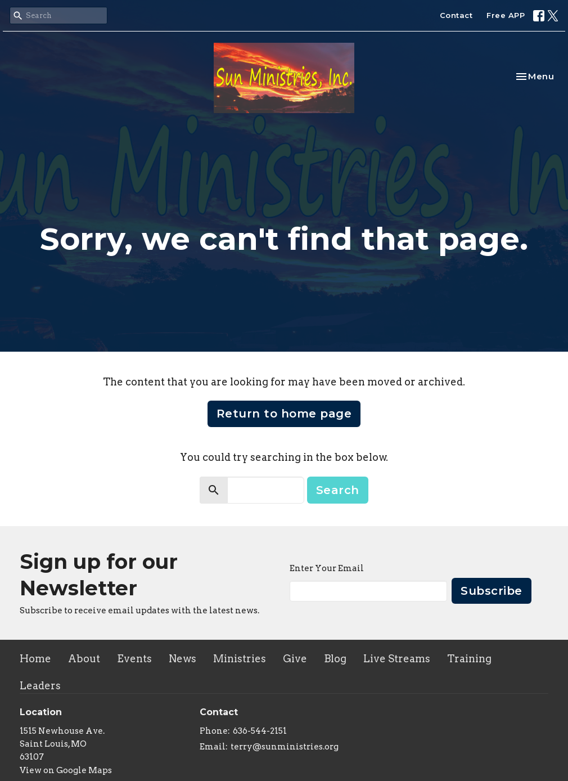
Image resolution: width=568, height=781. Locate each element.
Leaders (40, 686)
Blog (335, 659)
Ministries (239, 659)
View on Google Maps (66, 770)
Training (469, 659)
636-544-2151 (260, 731)
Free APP (505, 15)
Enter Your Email (327, 568)
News (182, 659)
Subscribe (491, 591)
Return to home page (284, 413)
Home (35, 659)
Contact (456, 15)
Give (295, 659)
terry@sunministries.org (285, 747)
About (84, 659)
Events (134, 659)
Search (337, 490)
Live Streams (396, 659)
